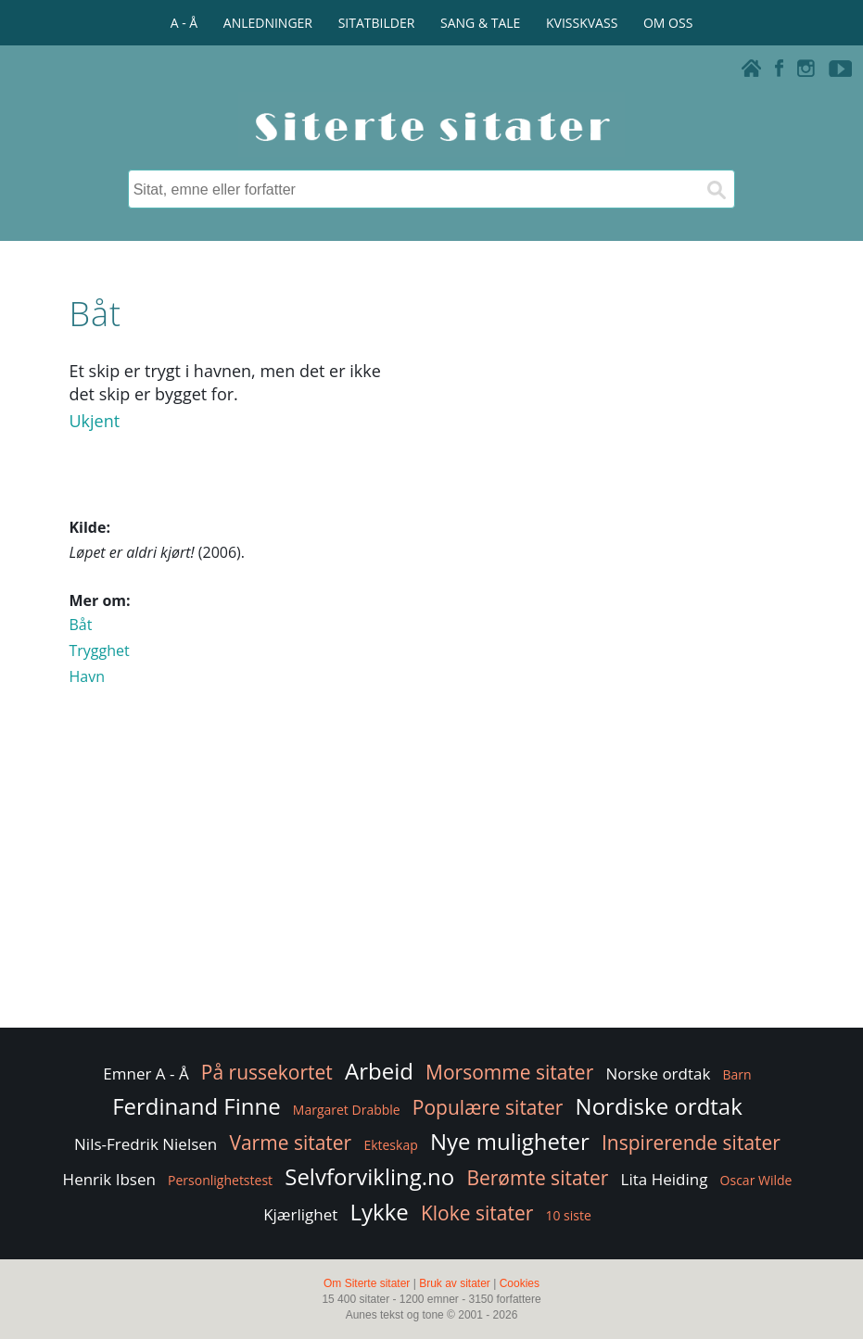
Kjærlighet (300, 1214)
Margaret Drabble (346, 1109)
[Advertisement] (431, 875)
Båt (80, 624)
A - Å (184, 23)
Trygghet (99, 650)
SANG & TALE (480, 23)
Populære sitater (488, 1107)
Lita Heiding (664, 1179)
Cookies (519, 1283)
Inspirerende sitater (691, 1143)
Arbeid (379, 1070)
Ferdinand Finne (196, 1106)
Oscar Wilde (756, 1180)
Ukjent (94, 421)
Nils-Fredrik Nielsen (145, 1144)
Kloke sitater (477, 1213)
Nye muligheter (510, 1141)
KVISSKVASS (581, 23)
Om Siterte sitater (367, 1283)
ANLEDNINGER (267, 23)
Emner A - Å (145, 1073)
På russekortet (267, 1072)
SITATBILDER (376, 23)
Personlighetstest (220, 1180)
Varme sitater (290, 1143)
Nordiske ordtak (659, 1106)
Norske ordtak (657, 1073)
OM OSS (667, 23)
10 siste (567, 1215)
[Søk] (715, 189)
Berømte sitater (537, 1178)
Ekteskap (390, 1145)
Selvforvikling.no (369, 1176)
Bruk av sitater (454, 1283)
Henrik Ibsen (109, 1179)
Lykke (378, 1211)
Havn (87, 676)
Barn (737, 1074)
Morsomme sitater (509, 1072)
